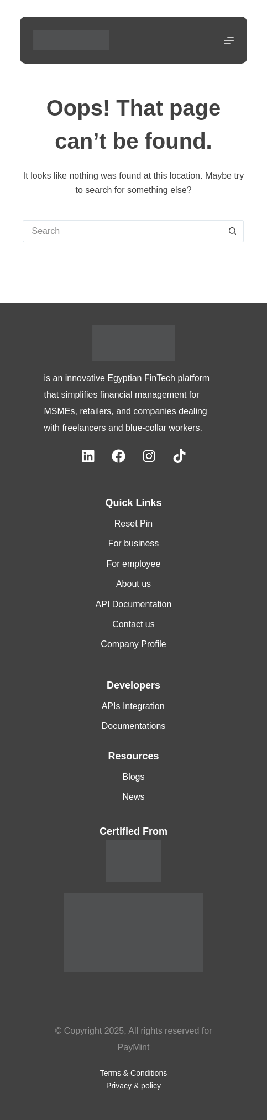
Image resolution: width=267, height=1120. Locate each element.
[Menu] (229, 40)
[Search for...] (122, 231)
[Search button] (233, 231)
